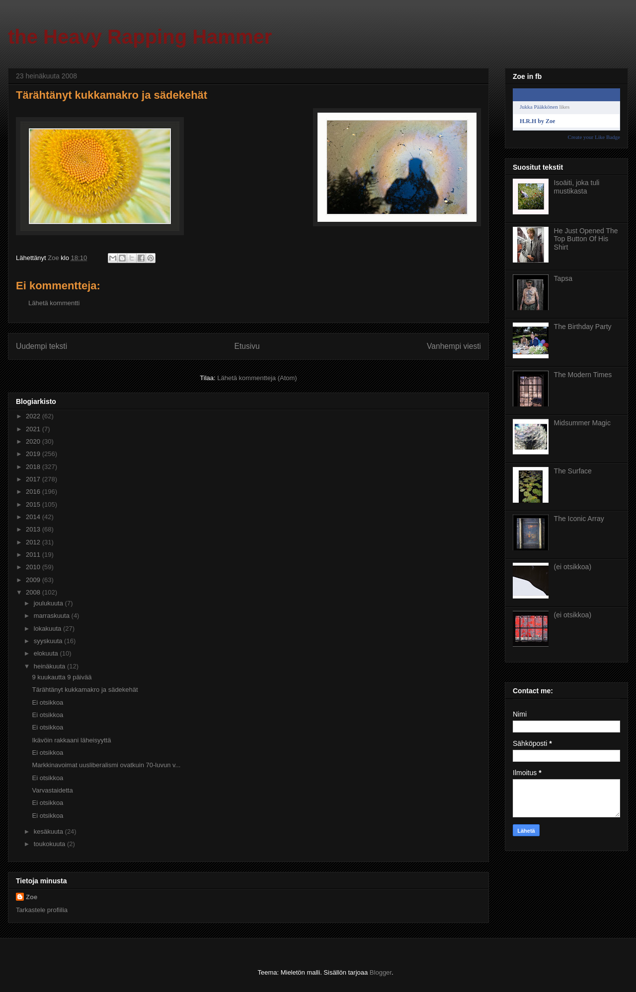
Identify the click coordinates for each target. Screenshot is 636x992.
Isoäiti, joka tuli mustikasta (577, 187)
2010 (34, 567)
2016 (34, 491)
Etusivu (247, 346)
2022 (34, 416)
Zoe (31, 897)
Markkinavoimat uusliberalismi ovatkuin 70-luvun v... (106, 765)
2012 (34, 542)
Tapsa (563, 278)
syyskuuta (49, 641)
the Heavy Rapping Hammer (140, 37)
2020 (34, 441)
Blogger (381, 972)
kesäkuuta (49, 831)
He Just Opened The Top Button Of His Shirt (586, 239)
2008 (34, 592)
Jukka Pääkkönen (539, 107)
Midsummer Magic (582, 423)
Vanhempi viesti (454, 346)
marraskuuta (53, 615)
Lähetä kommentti (54, 303)
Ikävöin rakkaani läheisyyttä (71, 740)
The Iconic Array (579, 519)
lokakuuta (48, 628)
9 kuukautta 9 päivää (61, 677)
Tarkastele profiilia (42, 910)
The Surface (573, 471)
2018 (34, 466)
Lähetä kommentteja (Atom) (257, 378)
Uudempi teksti (41, 346)
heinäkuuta (50, 666)
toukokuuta (50, 844)
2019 (34, 454)
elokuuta (47, 653)
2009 (34, 580)
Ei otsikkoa (47, 702)
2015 (34, 504)
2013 (34, 529)
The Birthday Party (583, 327)
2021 (34, 429)
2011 (34, 554)
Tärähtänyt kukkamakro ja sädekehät (85, 689)
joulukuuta (49, 603)
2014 (34, 517)
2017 (34, 479)
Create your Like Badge (594, 137)
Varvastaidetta (52, 790)
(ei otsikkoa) (572, 567)
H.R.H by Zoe (537, 121)
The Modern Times (583, 375)
